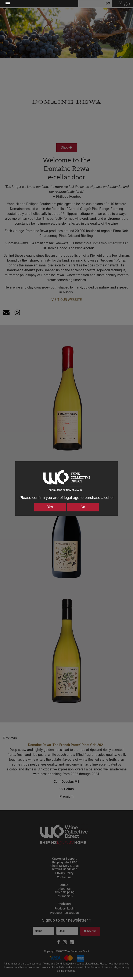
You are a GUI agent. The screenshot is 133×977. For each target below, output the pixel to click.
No (83, 507)
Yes (50, 507)
